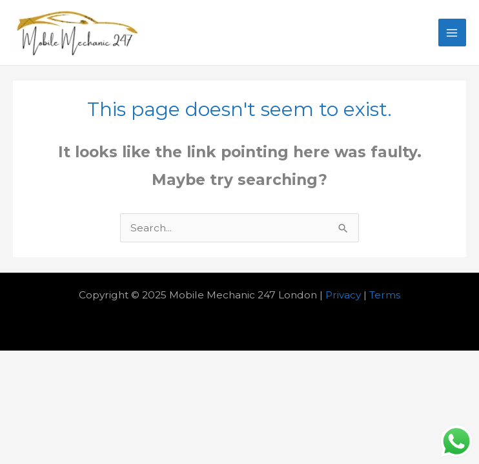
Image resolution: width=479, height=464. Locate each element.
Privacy (343, 295)
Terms (384, 295)
